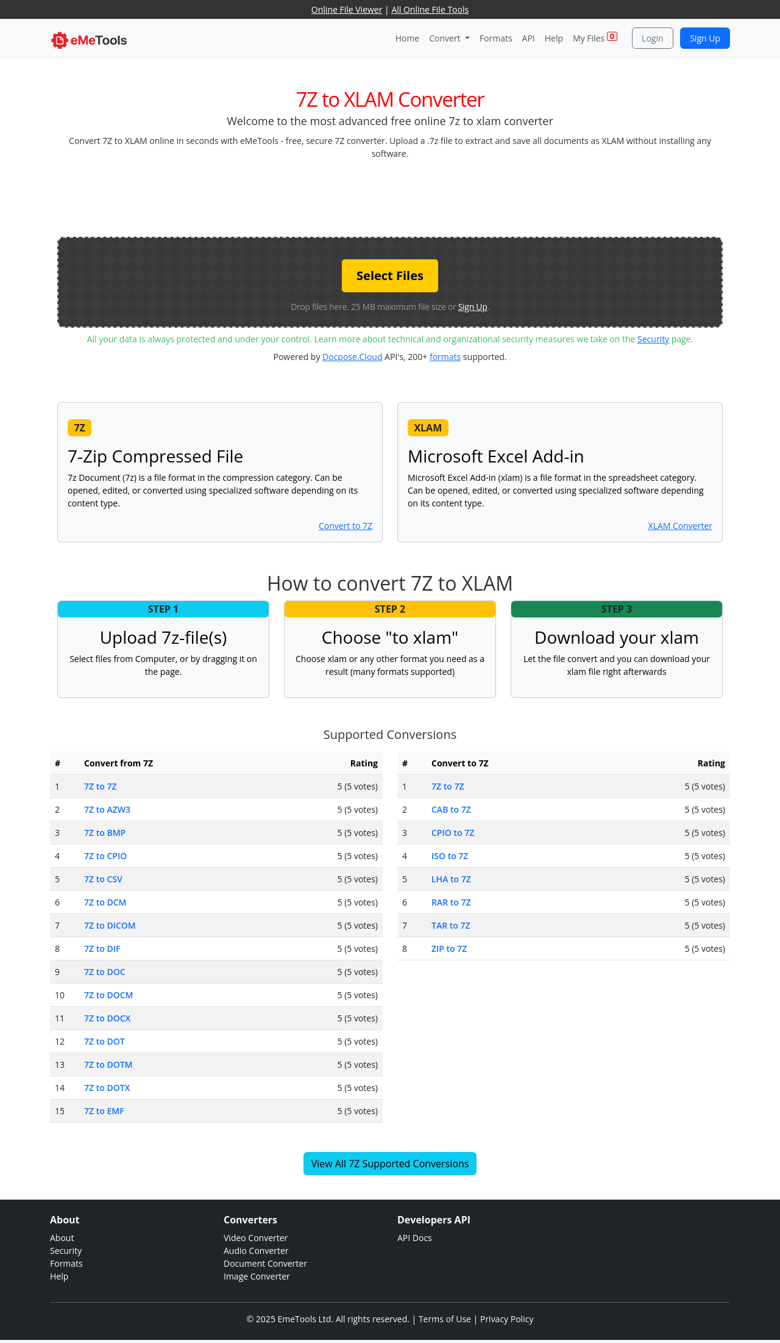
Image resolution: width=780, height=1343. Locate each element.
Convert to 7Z (345, 525)
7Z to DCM (105, 902)
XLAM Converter (680, 525)
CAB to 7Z (451, 809)
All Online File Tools (430, 9)
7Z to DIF (102, 948)
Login (652, 38)
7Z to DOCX (107, 1018)
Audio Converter (256, 1250)
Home (407, 38)
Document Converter (265, 1263)
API (528, 38)
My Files (595, 37)
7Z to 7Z (100, 786)
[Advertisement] (390, 197)
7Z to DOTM (108, 1064)
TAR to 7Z (450, 925)
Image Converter (257, 1276)
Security (653, 339)
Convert (446, 38)
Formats (496, 38)
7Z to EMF (104, 1111)
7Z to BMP (105, 832)
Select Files (390, 275)
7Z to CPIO (105, 856)
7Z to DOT (104, 1041)
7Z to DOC (105, 972)
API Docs (414, 1238)
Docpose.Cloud (352, 356)
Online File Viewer (347, 9)
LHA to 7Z (451, 879)
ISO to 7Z (449, 856)
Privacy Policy (506, 1319)
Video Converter (256, 1238)
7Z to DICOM (110, 925)
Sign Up (705, 38)
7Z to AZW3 (107, 809)
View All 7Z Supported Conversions (390, 1163)
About (62, 1238)
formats (445, 356)
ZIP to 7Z (449, 948)
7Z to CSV (103, 879)
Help (554, 38)
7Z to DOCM (108, 995)
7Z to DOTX (107, 1087)
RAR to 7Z (451, 902)
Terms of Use (445, 1319)
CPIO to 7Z (452, 832)
